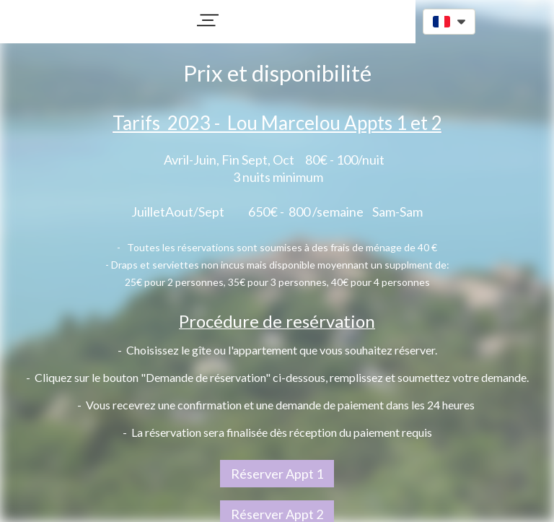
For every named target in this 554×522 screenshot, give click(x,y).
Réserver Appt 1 (277, 474)
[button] (208, 20)
